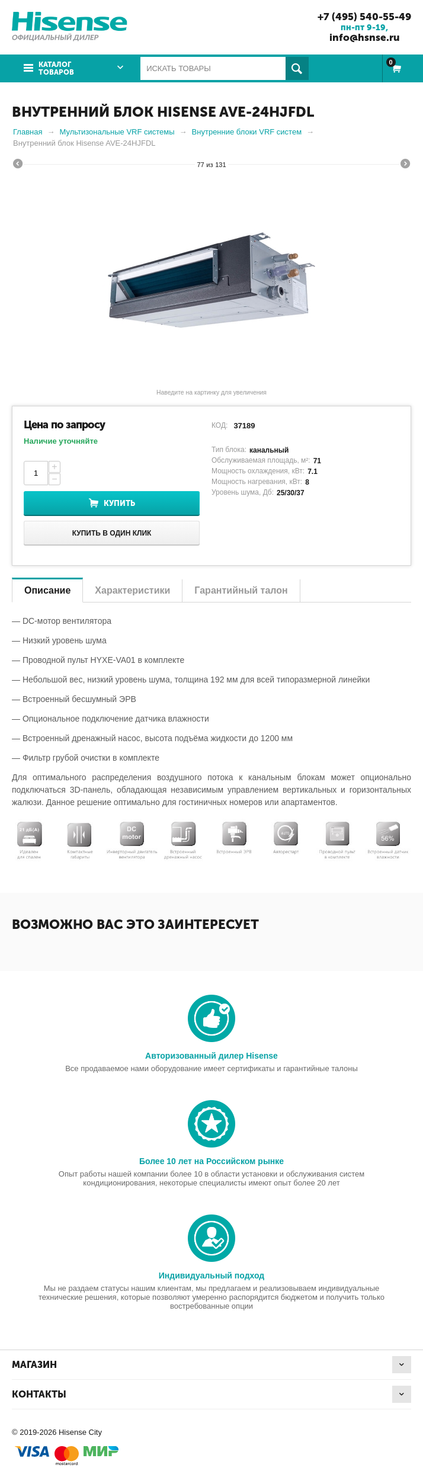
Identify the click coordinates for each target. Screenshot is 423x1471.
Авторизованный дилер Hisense (211, 1055)
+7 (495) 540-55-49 (364, 17)
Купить (119, 503)
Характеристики (132, 590)
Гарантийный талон (240, 590)
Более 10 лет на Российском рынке (211, 1161)
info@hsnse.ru (364, 37)
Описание (47, 590)
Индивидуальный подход (211, 1275)
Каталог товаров (56, 68)
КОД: (219, 425)
